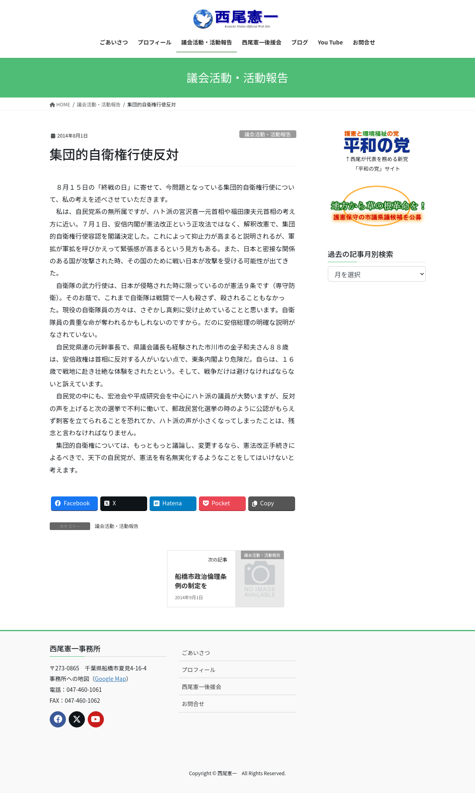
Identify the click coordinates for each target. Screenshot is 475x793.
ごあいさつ (196, 653)
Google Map (110, 678)
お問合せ (193, 704)
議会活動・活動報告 (268, 134)
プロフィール (198, 670)
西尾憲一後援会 (201, 687)
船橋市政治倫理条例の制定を (201, 580)
